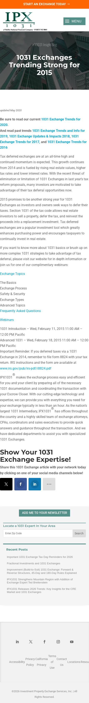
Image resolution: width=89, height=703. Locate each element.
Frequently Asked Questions (20, 311)
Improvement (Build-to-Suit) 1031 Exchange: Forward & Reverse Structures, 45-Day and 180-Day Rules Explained (42, 571)
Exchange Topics (12, 274)
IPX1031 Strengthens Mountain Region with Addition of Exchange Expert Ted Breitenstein (40, 581)
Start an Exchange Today (44, 4)
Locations (73, 662)
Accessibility (17, 662)
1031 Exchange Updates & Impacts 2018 (39, 136)
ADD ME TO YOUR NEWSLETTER (44, 513)
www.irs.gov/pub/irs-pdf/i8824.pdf (25, 368)
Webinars (7, 320)
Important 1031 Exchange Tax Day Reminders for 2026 (40, 556)
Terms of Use (52, 661)
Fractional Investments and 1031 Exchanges (33, 563)
